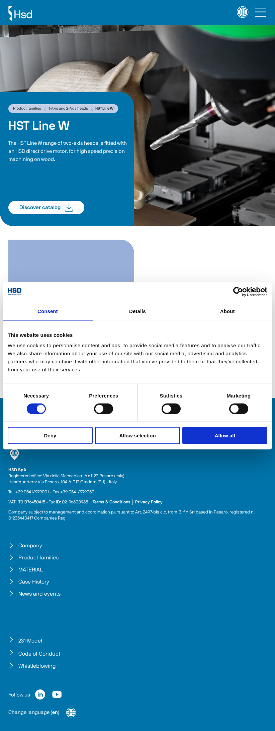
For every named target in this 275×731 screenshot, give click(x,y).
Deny (50, 435)
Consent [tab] (47, 311)
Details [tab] (137, 311)
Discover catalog (46, 207)
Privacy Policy (149, 502)
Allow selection (137, 435)
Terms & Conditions (111, 502)
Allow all (225, 435)
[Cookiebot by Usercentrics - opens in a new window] (238, 292)
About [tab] (227, 311)
